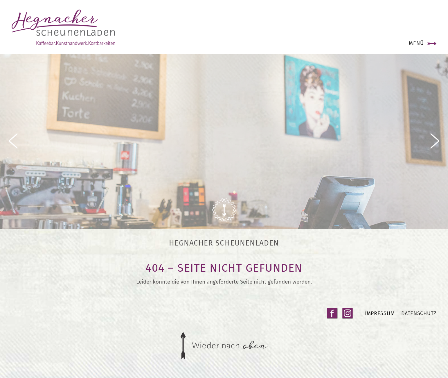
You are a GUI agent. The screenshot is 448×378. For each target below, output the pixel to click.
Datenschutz (418, 313)
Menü (416, 43)
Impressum (380, 313)
